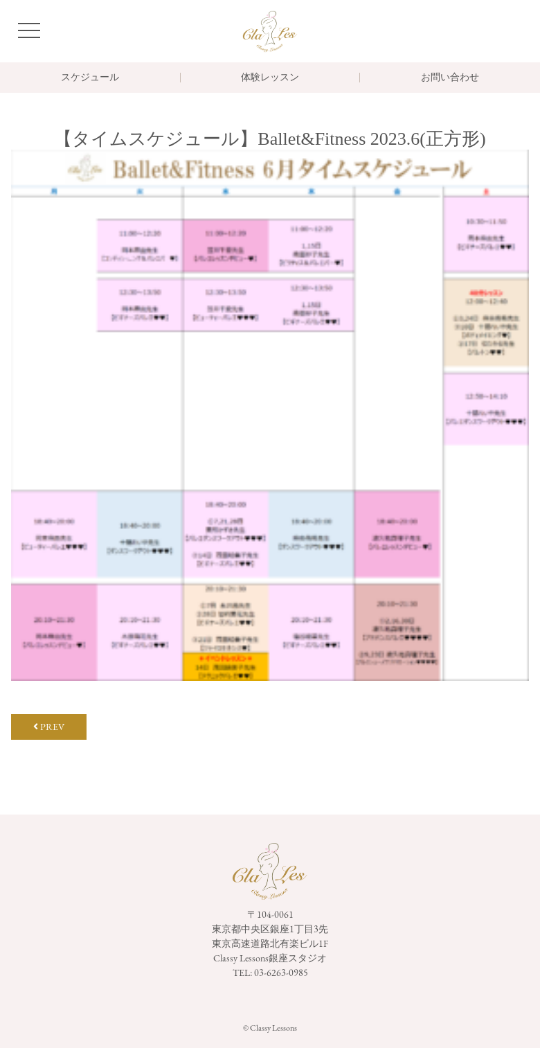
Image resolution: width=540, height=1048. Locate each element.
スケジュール (90, 77)
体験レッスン (270, 77)
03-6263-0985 (281, 972)
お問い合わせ (450, 77)
